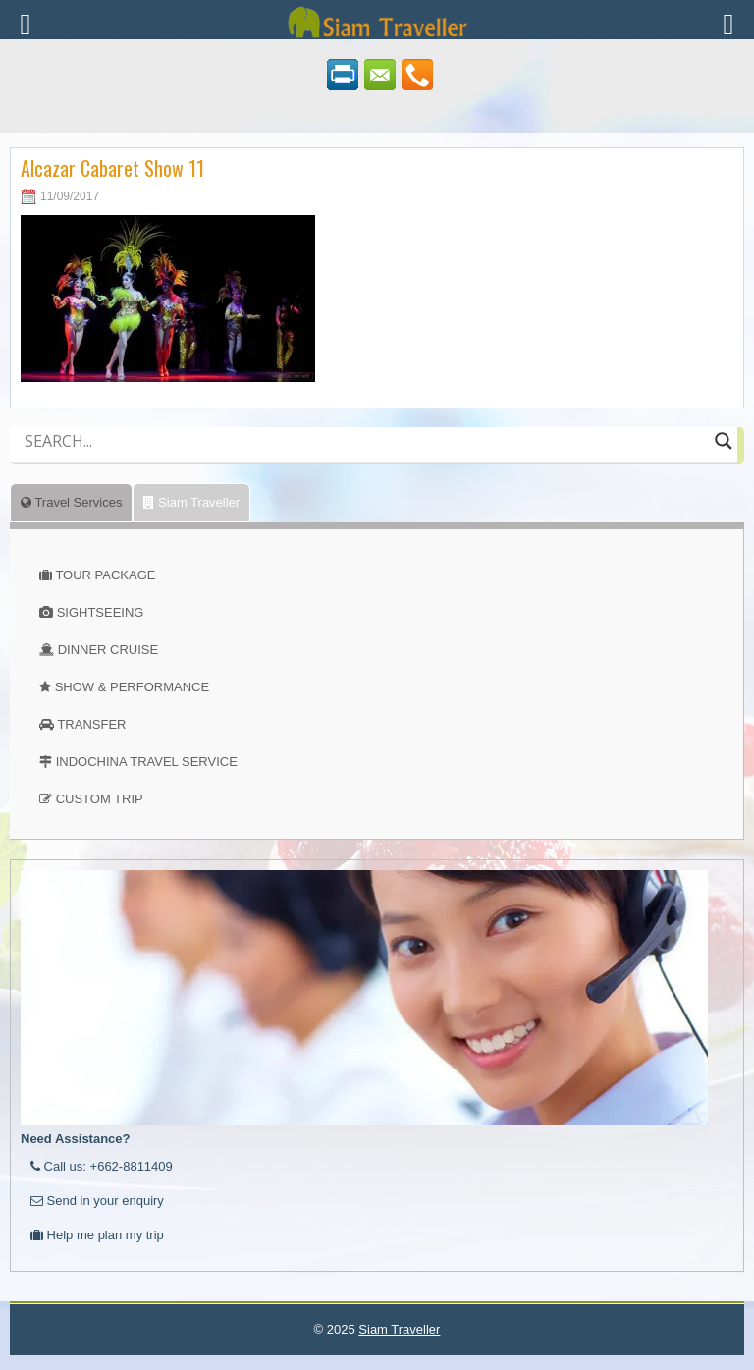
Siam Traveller (191, 502)
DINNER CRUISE (108, 649)
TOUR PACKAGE (105, 575)
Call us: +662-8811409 (101, 1166)
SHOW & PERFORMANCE (132, 687)
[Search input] (365, 441)
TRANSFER (91, 724)
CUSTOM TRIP (99, 799)
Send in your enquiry (97, 1200)
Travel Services (71, 502)
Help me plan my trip (97, 1235)
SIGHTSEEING (100, 612)
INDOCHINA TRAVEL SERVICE (147, 761)
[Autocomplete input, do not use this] (365, 457)
